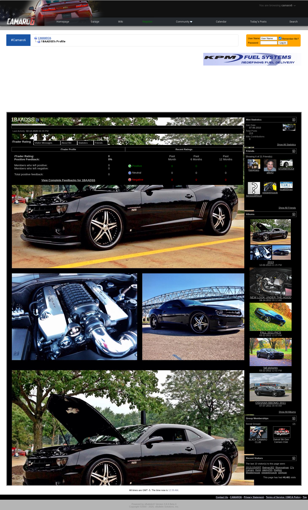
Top (305, 497)
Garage (95, 21)
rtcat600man (286, 189)
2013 (270, 262)
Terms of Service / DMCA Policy (283, 497)
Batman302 (268, 467)
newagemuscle (270, 192)
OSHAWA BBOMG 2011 (270, 402)
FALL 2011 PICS (270, 332)
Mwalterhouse (253, 472)
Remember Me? (289, 38)
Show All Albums (287, 412)
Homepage (63, 21)
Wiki (120, 21)
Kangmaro (254, 170)
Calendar (221, 21)
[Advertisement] (102, 79)
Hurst (258, 470)
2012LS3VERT (253, 467)
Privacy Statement (254, 497)
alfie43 (270, 172)
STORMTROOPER (288, 168)
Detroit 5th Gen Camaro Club (281, 440)
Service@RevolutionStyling (260, 195)
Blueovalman (282, 467)
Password (253, 42)
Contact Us (222, 497)
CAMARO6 (44, 38)
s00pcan (282, 472)
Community (184, 21)
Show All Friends (287, 207)
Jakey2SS (267, 470)
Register (147, 21)
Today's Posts (258, 21)
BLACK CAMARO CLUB (258, 440)
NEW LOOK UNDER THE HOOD (270, 297)
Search (293, 21)
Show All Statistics (286, 144)
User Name (254, 38)
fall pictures (270, 367)
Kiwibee (278, 470)
